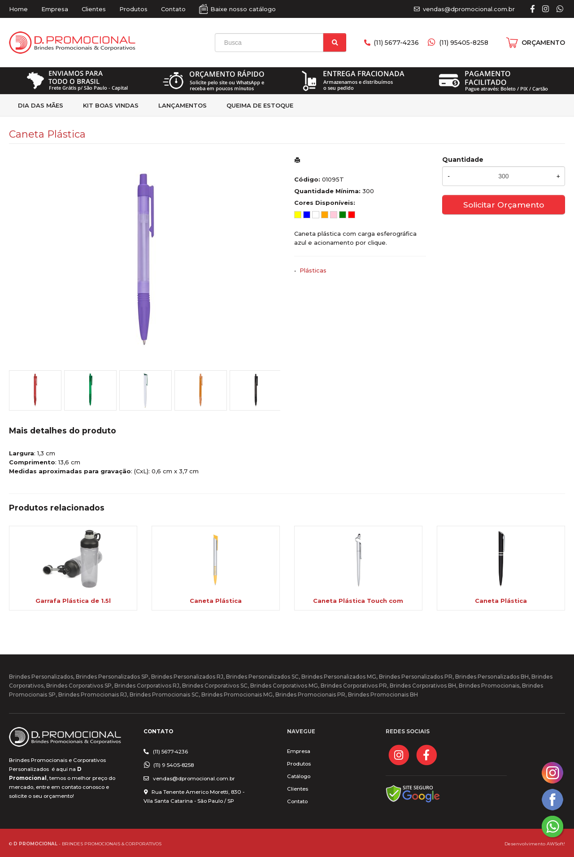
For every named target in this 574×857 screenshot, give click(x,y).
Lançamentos (182, 105)
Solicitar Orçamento (503, 204)
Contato (173, 9)
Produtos (133, 9)
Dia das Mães (40, 105)
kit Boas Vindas (111, 105)
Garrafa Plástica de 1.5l (73, 600)
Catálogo (298, 776)
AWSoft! (556, 843)
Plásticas (313, 270)
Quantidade (462, 160)
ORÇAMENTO (543, 43)
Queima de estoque (259, 105)
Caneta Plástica (216, 600)
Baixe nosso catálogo (243, 9)
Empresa (54, 9)
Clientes (94, 9)
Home (18, 9)
